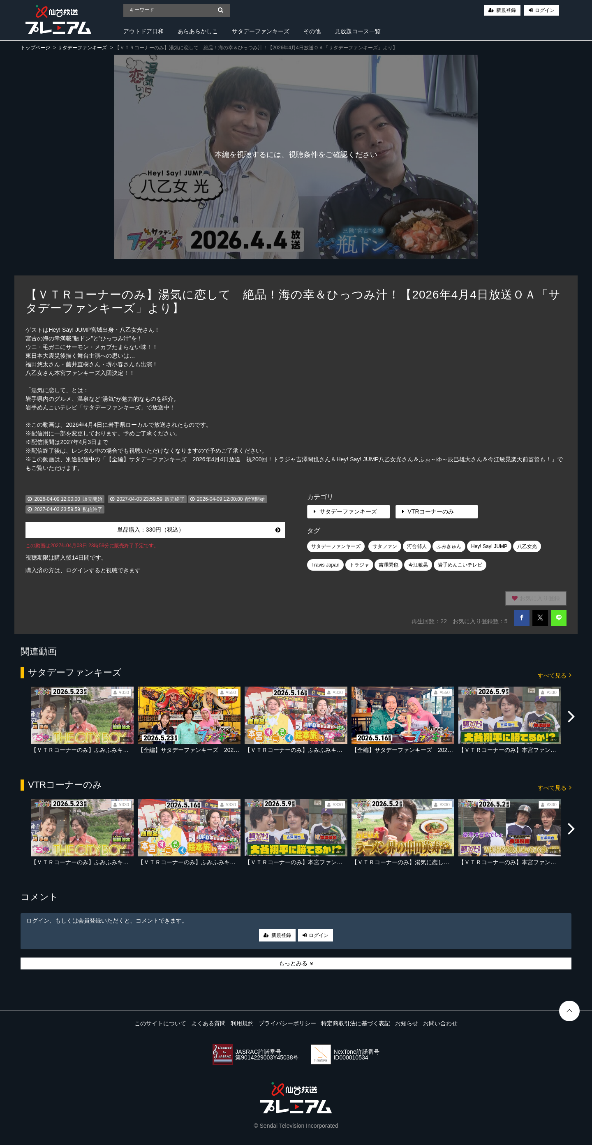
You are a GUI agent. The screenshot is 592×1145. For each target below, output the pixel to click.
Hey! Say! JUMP (489, 546)
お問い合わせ (440, 1023)
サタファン (384, 546)
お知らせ (406, 1023)
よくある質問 (208, 1023)
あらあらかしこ (198, 31)
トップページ (35, 48)
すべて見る (554, 674)
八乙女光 (527, 546)
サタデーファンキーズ (260, 31)
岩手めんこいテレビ (460, 565)
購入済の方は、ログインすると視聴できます (83, 570)
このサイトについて (160, 1023)
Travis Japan (325, 565)
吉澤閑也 (388, 565)
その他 (312, 31)
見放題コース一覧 (358, 31)
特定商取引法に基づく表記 (355, 1023)
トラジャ (359, 565)
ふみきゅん (449, 546)
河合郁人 (417, 546)
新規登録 (506, 10)
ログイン (545, 10)
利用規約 (242, 1023)
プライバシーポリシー (287, 1023)
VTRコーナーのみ (428, 511)
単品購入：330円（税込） (198, 529)
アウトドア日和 (143, 31)
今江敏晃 (418, 565)
